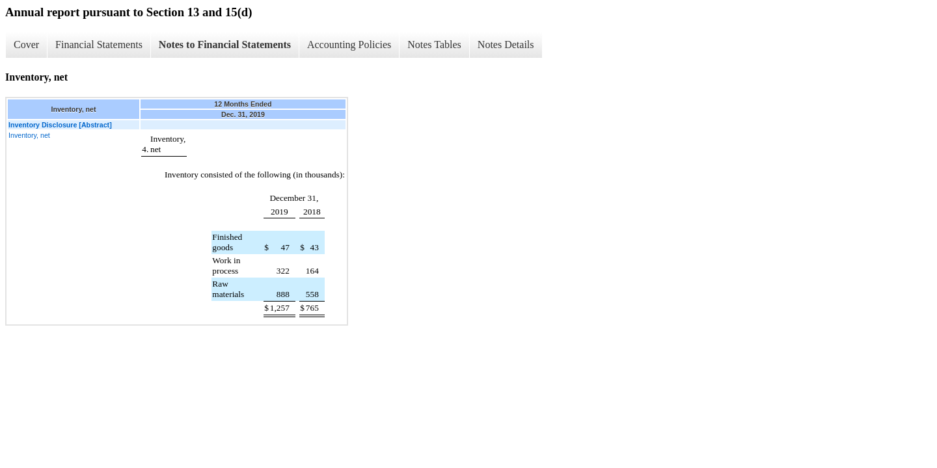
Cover (26, 44)
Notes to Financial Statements (225, 44)
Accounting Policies (349, 44)
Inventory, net (29, 135)
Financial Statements (99, 44)
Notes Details (506, 44)
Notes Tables (434, 44)
